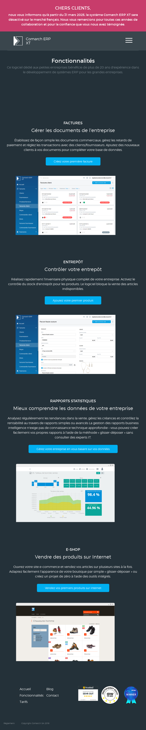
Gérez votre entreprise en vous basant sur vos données (73, 449)
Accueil (25, 689)
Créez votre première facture (73, 161)
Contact (52, 695)
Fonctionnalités (32, 695)
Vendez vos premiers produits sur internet (73, 588)
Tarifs (24, 702)
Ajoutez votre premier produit (73, 300)
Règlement (9, 723)
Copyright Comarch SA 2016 (35, 723)
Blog (49, 689)
